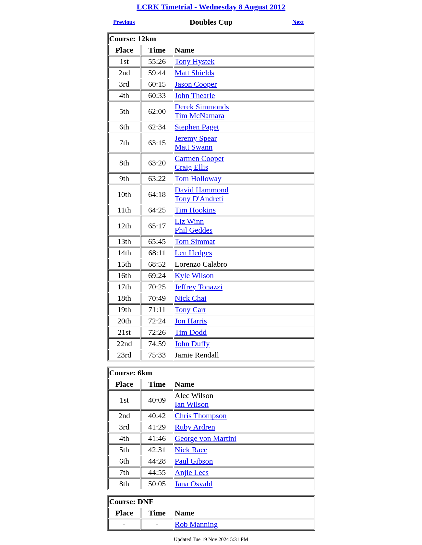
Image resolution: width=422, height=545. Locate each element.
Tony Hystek (195, 61)
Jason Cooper (196, 84)
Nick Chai (191, 298)
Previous (124, 22)
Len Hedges (193, 252)
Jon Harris (191, 321)
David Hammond (202, 190)
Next (298, 22)
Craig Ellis (191, 167)
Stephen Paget (197, 127)
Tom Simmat (195, 241)
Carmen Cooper (199, 158)
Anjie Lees (192, 472)
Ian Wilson (192, 404)
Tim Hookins (195, 210)
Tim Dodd (191, 332)
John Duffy (192, 343)
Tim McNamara (199, 115)
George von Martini (205, 438)
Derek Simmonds (202, 107)
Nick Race (191, 449)
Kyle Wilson (194, 275)
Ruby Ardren (195, 427)
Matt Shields (194, 72)
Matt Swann (194, 147)
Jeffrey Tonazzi (199, 287)
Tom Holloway (198, 178)
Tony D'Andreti (199, 198)
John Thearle (195, 95)
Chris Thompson (201, 415)
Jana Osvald (194, 483)
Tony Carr (191, 309)
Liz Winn (189, 221)
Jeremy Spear (196, 138)
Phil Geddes (194, 230)
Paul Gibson (194, 461)
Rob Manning (196, 524)
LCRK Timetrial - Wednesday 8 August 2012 (211, 7)
